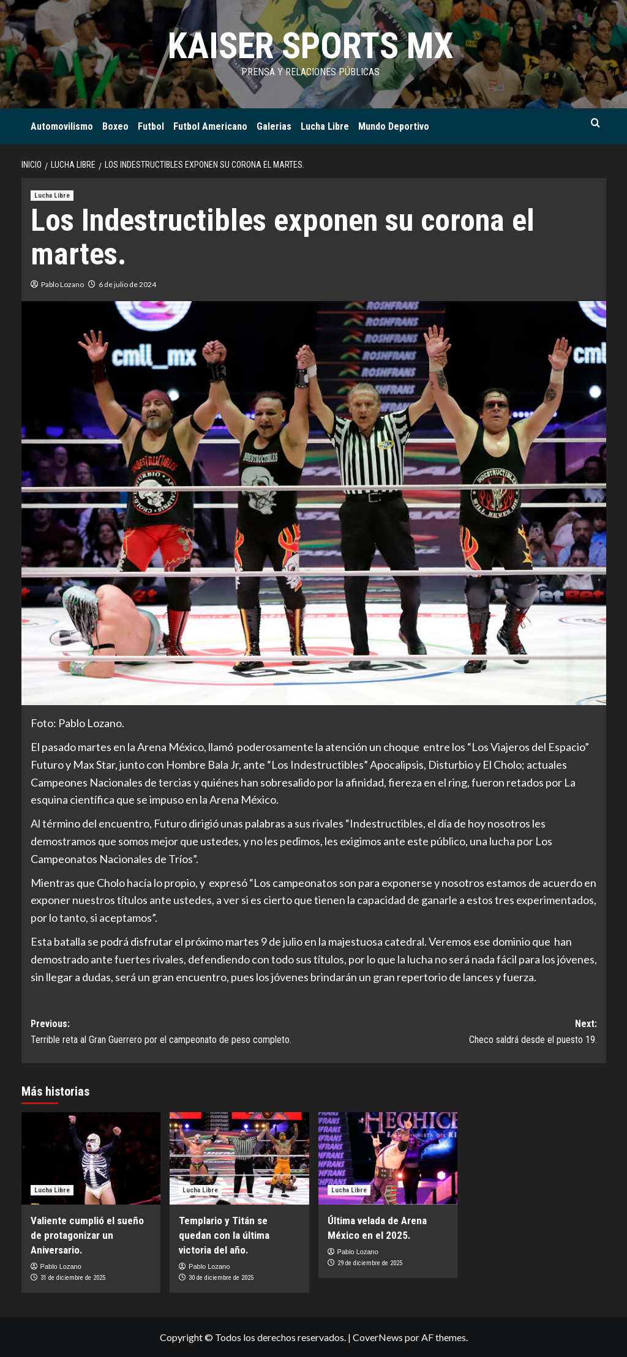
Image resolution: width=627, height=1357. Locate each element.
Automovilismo (62, 126)
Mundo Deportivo (393, 126)
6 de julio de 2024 (127, 284)
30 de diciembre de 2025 (221, 1278)
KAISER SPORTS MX (310, 45)
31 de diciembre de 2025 (72, 1278)
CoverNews (378, 1337)
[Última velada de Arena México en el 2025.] (388, 1158)
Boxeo (115, 126)
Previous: (172, 1032)
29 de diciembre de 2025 (369, 1263)
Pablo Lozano (62, 284)
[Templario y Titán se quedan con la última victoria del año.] (239, 1158)
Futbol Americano (210, 126)
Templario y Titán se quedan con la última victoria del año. (224, 1235)
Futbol (151, 126)
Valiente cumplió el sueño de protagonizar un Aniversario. (87, 1235)
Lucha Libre (325, 126)
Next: (455, 1032)
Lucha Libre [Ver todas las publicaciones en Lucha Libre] (52, 196)
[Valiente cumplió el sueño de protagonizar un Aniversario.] (91, 1158)
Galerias (274, 126)
